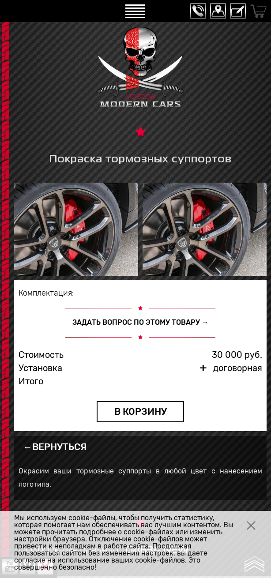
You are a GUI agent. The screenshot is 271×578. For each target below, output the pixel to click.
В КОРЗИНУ (140, 411)
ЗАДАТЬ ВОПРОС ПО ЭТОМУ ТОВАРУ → (140, 322)
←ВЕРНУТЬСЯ (55, 446)
